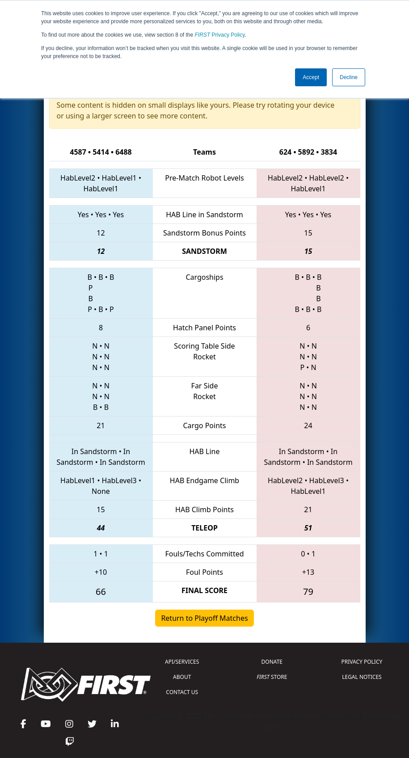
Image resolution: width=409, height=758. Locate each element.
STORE (272, 677)
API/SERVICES (182, 661)
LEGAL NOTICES (362, 677)
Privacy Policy (220, 35)
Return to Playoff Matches (204, 618)
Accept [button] (311, 77)
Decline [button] (349, 77)
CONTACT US (182, 692)
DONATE (272, 661)
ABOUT (182, 677)
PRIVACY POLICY (362, 661)
